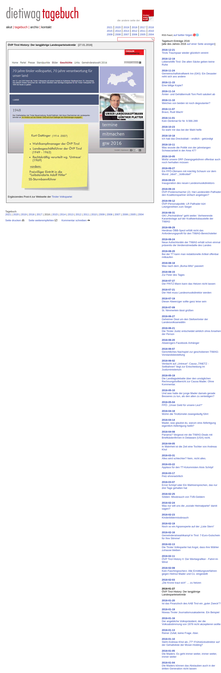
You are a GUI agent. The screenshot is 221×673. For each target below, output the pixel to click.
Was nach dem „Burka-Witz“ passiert (182, 264)
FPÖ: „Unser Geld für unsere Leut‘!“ (182, 404)
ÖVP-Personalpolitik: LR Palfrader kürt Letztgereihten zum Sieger (184, 203)
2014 (118, 30)
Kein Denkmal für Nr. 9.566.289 (180, 119)
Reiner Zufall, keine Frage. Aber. (180, 632)
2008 (118, 34)
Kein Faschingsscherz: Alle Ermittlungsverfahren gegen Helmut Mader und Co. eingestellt (189, 570)
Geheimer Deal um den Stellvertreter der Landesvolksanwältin (185, 319)
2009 (109, 34)
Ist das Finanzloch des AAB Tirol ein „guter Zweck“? (191, 602)
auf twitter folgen (183, 35)
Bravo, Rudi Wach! (172, 110)
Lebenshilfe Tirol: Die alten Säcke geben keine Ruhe (188, 61)
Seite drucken (14, 220)
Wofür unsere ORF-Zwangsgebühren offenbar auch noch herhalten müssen (191, 159)
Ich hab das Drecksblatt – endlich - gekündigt (187, 137)
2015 (109, 30)
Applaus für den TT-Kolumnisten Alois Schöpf (187, 466)
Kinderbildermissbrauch (175, 516)
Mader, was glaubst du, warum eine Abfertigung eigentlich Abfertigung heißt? (189, 422)
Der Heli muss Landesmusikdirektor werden (186, 291)
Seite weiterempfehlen (43, 220)
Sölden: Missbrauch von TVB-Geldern (183, 495)
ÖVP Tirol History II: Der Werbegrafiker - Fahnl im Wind (190, 559)
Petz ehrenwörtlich (172, 475)
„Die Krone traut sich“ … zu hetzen (181, 581)
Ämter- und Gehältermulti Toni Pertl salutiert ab (188, 93)
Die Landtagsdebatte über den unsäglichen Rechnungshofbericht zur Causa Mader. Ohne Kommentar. (188, 380)
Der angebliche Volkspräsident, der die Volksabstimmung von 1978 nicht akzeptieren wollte (191, 621)
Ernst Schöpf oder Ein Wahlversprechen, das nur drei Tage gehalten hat (189, 485)
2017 (143, 27)
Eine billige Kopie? (172, 84)
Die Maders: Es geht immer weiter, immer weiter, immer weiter (189, 653)
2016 (151, 27)
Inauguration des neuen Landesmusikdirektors (188, 182)
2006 (134, 34)
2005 (143, 34)
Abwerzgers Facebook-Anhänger (180, 341)
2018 (134, 27)
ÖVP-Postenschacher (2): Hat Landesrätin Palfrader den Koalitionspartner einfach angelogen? (191, 191)
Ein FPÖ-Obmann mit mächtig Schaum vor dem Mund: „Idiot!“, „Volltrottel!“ (189, 171)
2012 (134, 30)
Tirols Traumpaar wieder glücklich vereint (185, 51)
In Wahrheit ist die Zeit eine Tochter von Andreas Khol (189, 446)
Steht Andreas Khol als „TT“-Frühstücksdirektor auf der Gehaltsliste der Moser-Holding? (191, 641)
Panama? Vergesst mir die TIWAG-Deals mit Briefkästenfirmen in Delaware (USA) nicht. (187, 434)
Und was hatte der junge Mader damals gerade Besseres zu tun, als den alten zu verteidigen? (188, 393)
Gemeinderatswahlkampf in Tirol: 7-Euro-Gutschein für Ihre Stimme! (191, 535)
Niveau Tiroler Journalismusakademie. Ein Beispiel (190, 611)
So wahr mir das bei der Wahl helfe (182, 128)
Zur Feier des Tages (173, 273)
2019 (126, 27)
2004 (151, 34)
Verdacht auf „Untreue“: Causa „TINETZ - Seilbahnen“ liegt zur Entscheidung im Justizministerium (185, 365)
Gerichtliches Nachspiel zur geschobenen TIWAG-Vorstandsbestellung (190, 351)
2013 (126, 30)
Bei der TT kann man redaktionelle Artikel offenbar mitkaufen (190, 254)
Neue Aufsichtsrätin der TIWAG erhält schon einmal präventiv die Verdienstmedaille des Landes (191, 242)
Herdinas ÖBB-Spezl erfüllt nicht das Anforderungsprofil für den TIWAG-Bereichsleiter (189, 230)
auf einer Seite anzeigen (200, 43)
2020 (118, 27)
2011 (143, 30)
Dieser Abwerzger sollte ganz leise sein (184, 300)
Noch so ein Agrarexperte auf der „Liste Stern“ (188, 525)
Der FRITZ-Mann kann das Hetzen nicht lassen (188, 282)
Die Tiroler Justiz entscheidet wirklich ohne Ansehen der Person (191, 331)
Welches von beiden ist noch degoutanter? (186, 102)
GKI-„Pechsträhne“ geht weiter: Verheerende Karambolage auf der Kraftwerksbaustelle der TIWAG (187, 217)
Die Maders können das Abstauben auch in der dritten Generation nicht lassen (188, 665)
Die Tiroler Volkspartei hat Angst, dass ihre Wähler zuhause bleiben (190, 547)
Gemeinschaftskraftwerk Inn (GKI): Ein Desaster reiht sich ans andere (189, 73)
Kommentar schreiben (76, 220)
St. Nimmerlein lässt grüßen (177, 309)
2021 (109, 27)
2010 (151, 30)
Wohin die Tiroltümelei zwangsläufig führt (185, 412)
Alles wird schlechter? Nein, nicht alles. (184, 457)
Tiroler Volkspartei (62, 196)
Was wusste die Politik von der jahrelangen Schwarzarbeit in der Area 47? (186, 147)
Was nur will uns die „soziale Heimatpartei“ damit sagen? (189, 505)
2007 (126, 34)
